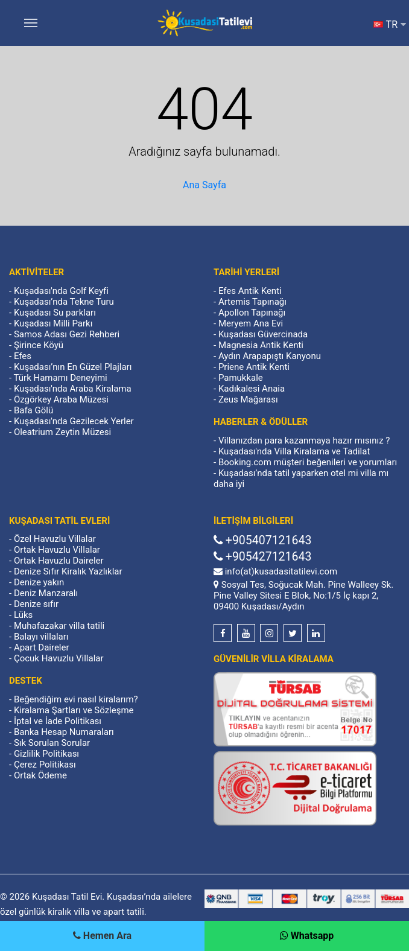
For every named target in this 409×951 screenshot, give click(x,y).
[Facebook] (223, 633)
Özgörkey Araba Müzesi (61, 399)
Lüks (23, 614)
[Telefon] (102, 936)
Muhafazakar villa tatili (59, 625)
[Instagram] (269, 633)
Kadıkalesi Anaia (251, 388)
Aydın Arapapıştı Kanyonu (269, 356)
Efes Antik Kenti (250, 290)
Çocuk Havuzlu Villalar (59, 658)
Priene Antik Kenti (254, 366)
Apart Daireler (41, 647)
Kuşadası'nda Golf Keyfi (61, 290)
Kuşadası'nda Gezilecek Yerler (74, 421)
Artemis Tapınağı (252, 301)
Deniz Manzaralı (46, 593)
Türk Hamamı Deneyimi (60, 377)
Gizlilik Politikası (46, 753)
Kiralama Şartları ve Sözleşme (74, 710)
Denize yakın (39, 582)
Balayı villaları (41, 636)
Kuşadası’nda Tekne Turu (64, 301)
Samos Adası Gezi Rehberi (66, 334)
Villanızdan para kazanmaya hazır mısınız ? (304, 440)
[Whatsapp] (307, 936)
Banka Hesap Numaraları (64, 732)
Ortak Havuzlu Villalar (57, 549)
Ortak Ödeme (40, 775)
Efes (22, 356)
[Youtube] (246, 633)
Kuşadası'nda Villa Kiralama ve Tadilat (294, 451)
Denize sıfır (36, 604)
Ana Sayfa (204, 185)
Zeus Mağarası (248, 399)
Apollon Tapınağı (251, 312)
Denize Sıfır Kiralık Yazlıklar (68, 571)
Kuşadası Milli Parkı (53, 323)
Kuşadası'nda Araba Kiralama (73, 388)
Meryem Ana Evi (250, 323)
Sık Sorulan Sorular (52, 742)
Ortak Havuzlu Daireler (59, 560)
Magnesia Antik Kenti (260, 345)
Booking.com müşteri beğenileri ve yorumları (307, 462)
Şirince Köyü (38, 345)
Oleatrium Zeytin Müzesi (62, 432)
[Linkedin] (316, 633)
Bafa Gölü (33, 410)
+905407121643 (262, 540)
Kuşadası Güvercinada (263, 334)
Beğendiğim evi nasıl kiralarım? (76, 699)
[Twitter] (293, 633)
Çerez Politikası (45, 764)
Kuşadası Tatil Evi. (68, 896)
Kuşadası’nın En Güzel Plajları (73, 366)
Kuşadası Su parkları (55, 312)
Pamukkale (240, 377)
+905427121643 (262, 557)
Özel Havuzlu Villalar (55, 538)
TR (389, 24)
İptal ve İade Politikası (57, 721)
